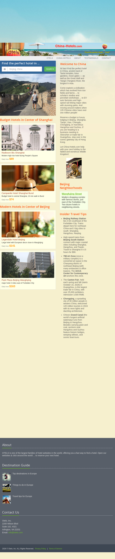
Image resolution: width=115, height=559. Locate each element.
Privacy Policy (40, 549)
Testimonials (91, 58)
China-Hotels (63, 58)
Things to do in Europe (22, 485)
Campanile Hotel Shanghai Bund (18, 193)
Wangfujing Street (72, 194)
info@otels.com (16, 532)
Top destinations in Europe (24, 473)
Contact (106, 58)
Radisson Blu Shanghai (13, 152)
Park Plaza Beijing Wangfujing (16, 280)
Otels (50, 58)
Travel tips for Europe (22, 496)
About (77, 58)
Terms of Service (55, 549)
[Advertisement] (57, 20)
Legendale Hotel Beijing (13, 239)
